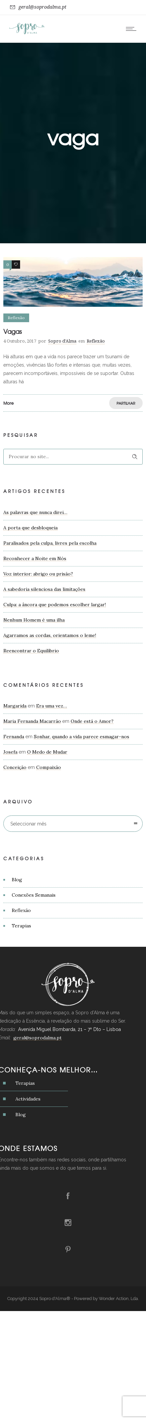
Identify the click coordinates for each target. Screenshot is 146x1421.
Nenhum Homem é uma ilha (34, 620)
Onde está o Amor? (92, 721)
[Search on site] (73, 457)
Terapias (21, 926)
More (8, 403)
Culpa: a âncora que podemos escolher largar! (54, 605)
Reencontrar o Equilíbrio (31, 651)
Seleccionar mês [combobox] (28, 823)
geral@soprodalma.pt (42, 7)
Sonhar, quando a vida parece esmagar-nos (81, 737)
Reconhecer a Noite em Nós (34, 558)
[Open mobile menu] (132, 28)
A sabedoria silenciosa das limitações (44, 589)
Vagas (12, 331)
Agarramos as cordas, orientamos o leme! (49, 635)
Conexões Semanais (34, 895)
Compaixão (48, 767)
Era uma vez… (51, 706)
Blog (17, 880)
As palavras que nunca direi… (35, 512)
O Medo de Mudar (47, 752)
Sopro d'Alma (62, 341)
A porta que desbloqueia (30, 528)
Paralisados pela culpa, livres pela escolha (49, 543)
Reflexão (21, 910)
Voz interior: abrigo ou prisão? (38, 574)
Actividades (28, 1099)
